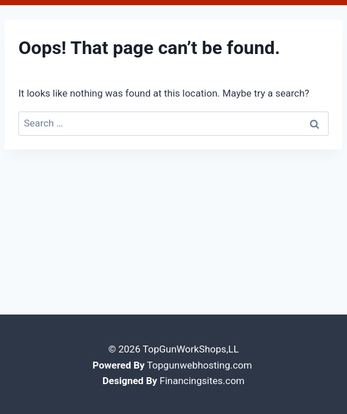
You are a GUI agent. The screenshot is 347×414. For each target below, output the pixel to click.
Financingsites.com (202, 379)
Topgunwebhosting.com (199, 363)
